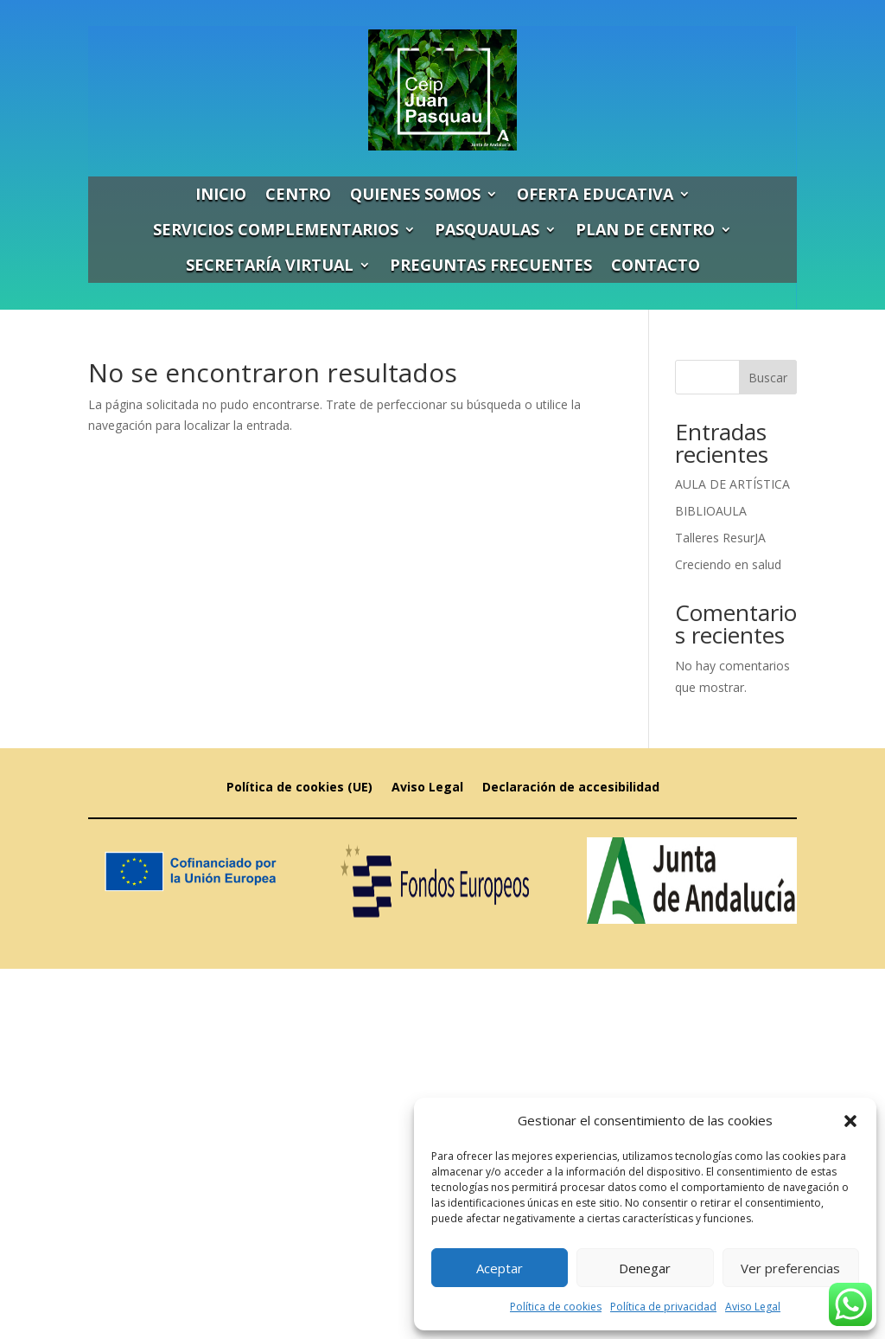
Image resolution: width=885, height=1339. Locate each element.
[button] (850, 1121)
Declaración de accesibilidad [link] (570, 788)
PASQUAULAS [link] (487, 229)
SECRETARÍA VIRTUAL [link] (269, 264)
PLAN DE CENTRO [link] (645, 229)
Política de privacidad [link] (663, 1306)
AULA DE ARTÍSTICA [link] (732, 484)
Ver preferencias (790, 1268)
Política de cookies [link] (556, 1306)
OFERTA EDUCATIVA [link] (595, 193)
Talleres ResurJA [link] (720, 537)
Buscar (767, 377)
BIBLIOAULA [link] (711, 511)
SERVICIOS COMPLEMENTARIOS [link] (275, 229)
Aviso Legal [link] (752, 1306)
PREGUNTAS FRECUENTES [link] (491, 264)
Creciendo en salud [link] (728, 564)
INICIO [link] (220, 193)
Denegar (645, 1268)
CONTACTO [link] (655, 264)
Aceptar (499, 1268)
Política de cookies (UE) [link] (299, 788)
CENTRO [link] (298, 193)
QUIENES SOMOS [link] (415, 193)
